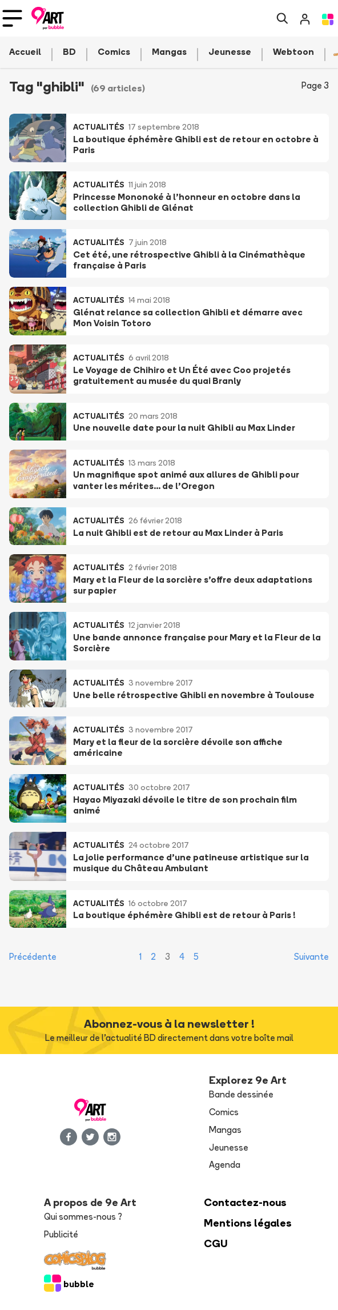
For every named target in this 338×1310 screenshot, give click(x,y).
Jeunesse (228, 1147)
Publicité (61, 1234)
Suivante (311, 956)
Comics (224, 1112)
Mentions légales (248, 1222)
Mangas (225, 1129)
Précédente (33, 956)
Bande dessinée (241, 1094)
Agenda (224, 1164)
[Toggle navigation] (12, 18)
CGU (216, 1243)
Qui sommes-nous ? (83, 1216)
